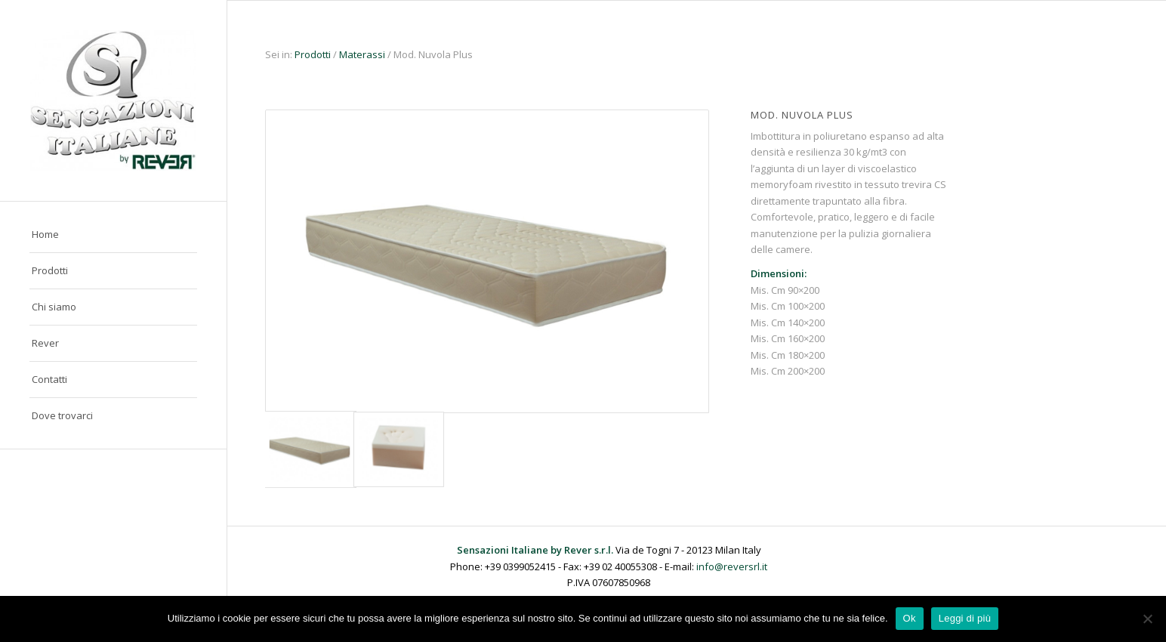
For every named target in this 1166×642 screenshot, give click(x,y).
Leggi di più (965, 618)
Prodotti (313, 54)
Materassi (362, 54)
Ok (909, 618)
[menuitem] (113, 235)
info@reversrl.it (731, 566)
